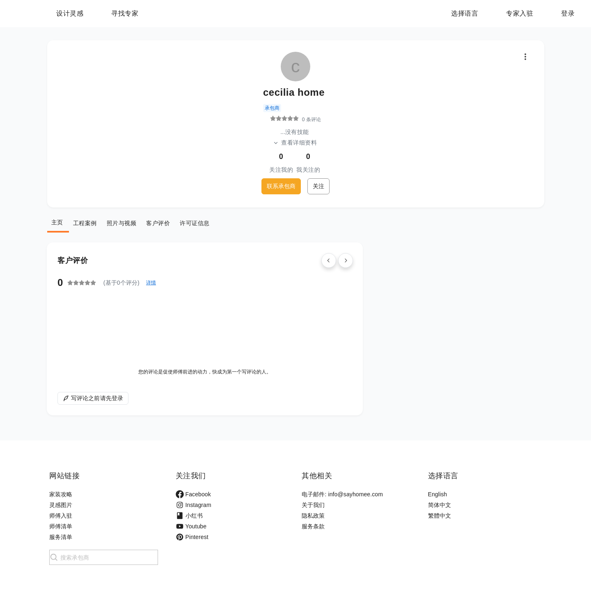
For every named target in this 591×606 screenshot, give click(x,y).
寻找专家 (176, 13)
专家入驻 (519, 13)
